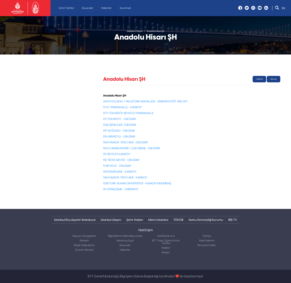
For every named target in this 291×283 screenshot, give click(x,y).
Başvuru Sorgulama (84, 236)
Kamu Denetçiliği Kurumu (206, 219)
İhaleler (166, 248)
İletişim (166, 252)
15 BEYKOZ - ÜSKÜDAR (117, 166)
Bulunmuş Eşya (125, 240)
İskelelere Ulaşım (135, 31)
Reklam (84, 240)
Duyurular (87, 8)
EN (283, 8)
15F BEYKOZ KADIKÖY (116, 154)
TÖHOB (178, 219)
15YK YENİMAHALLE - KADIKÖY (122, 107)
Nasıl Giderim (206, 240)
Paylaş (274, 79)
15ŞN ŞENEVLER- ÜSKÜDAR (119, 125)
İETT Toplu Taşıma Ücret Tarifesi (166, 242)
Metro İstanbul (158, 219)
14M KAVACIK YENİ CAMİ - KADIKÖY (125, 177)
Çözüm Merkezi (84, 250)
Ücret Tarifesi (66, 8)
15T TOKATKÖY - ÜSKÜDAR (119, 119)
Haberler (106, 8)
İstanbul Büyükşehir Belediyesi (75, 219)
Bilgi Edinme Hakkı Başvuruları (125, 236)
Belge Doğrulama (84, 245)
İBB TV (232, 219)
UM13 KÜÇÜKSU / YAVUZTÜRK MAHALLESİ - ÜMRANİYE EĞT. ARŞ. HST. (145, 101)
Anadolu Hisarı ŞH (155, 31)
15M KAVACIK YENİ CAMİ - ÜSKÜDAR (125, 142)
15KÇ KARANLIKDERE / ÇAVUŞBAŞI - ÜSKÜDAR (131, 148)
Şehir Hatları (134, 219)
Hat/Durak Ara (166, 236)
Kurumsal (125, 8)
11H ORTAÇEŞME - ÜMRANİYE (120, 189)
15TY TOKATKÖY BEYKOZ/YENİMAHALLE (128, 113)
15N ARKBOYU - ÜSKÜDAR (119, 136)
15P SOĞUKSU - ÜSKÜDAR (119, 130)
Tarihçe (206, 236)
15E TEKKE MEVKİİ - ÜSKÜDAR (121, 160)
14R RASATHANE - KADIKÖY (120, 171)
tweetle (259, 79)
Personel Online (207, 245)
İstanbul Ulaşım (111, 219)
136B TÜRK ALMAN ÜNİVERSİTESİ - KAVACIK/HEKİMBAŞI (137, 183)
